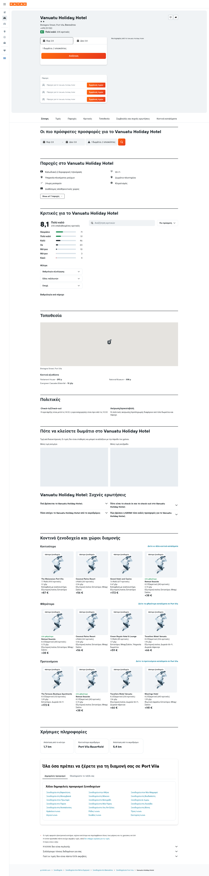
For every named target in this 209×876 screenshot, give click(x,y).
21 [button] (87, 85)
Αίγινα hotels (51, 815)
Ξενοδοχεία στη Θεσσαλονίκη (59, 807)
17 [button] (61, 85)
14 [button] (87, 78)
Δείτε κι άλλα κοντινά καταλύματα (163, 546)
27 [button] (80, 91)
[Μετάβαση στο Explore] (4, 31)
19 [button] (74, 85)
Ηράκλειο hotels (53, 811)
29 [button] (93, 91)
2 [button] (100, 66)
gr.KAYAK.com (45, 870)
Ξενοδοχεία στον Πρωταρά (57, 800)
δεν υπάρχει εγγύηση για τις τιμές (97, 839)
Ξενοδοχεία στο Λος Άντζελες (101, 807)
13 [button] (81, 78)
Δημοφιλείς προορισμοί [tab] (55, 776)
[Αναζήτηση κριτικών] (124, 223)
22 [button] (93, 85)
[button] (5, 4)
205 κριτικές (63, 32)
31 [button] (61, 98)
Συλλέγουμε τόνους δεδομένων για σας (110, 851)
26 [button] (74, 91)
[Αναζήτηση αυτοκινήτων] (4, 23)
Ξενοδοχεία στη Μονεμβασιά (58, 796)
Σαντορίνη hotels (138, 815)
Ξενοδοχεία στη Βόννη (140, 807)
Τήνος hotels (136, 811)
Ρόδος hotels (94, 811)
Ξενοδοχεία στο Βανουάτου (103, 870)
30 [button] (100, 91)
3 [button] (61, 72)
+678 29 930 (46, 28)
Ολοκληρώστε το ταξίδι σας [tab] (82, 776)
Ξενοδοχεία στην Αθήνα (99, 792)
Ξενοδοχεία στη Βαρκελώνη (58, 792)
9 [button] (100, 72)
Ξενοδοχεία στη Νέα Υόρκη (100, 804)
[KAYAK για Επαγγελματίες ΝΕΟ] (4, 42)
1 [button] (93, 66)
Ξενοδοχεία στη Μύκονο (99, 796)
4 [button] (67, 72)
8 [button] (93, 72)
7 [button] (87, 72)
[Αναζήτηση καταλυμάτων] (4, 18)
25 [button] (67, 91)
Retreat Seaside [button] (152, 581)
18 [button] (68, 85)
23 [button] (100, 85)
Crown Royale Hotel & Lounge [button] (123, 636)
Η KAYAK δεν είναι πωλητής (110, 846)
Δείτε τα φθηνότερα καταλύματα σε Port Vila (158, 603)
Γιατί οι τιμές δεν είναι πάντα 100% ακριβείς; (110, 856)
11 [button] (67, 78)
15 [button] (94, 78)
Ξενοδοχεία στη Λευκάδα (141, 804)
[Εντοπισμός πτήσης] (4, 37)
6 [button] (80, 72)
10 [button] (61, 78)
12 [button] (74, 78)
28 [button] (87, 91)
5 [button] (74, 72)
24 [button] (61, 91)
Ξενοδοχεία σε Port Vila (124, 870)
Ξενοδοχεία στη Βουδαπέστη (143, 796)
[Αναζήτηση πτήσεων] (4, 12)
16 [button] (100, 78)
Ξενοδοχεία (58, 870)
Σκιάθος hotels (95, 815)
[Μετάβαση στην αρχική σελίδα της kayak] (18, 4)
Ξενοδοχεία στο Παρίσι (56, 804)
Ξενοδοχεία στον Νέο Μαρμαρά (144, 792)
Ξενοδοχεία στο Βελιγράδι (100, 800)
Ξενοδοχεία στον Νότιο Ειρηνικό (77, 870)
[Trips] (4, 50)
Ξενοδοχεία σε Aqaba (140, 800)
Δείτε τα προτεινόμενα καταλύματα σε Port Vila (157, 661)
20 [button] (80, 85)
